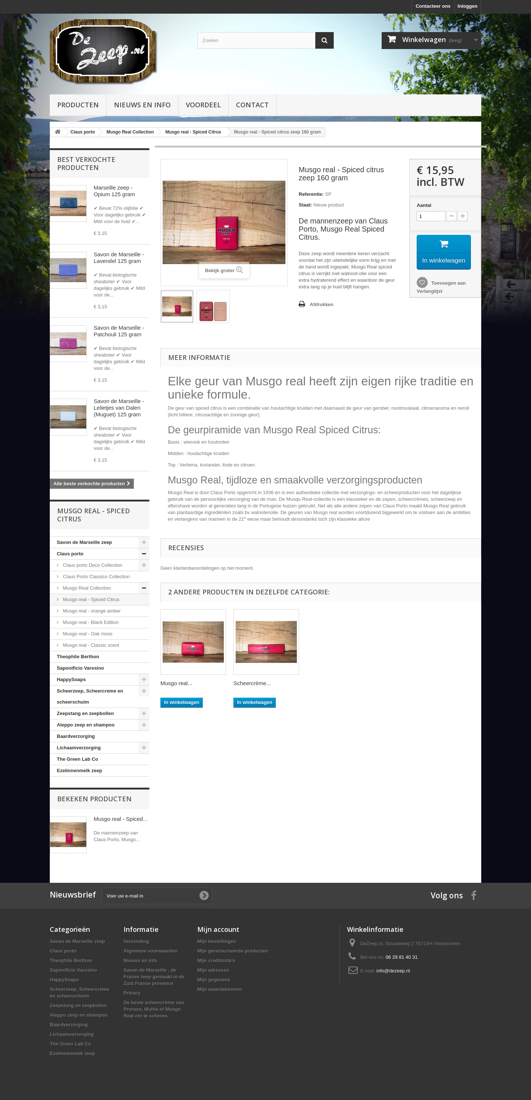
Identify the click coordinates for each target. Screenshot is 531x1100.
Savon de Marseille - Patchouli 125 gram (119, 331)
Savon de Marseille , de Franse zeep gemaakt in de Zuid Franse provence (154, 976)
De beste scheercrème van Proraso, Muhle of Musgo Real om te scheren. (154, 1009)
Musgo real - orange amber (91, 611)
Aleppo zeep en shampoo (86, 725)
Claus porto (70, 553)
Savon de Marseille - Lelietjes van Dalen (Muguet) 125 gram (119, 407)
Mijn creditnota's (216, 960)
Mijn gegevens (213, 979)
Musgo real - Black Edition (90, 622)
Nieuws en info (142, 104)
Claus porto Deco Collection (92, 565)
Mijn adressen (213, 970)
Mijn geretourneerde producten (232, 951)
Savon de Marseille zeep (84, 542)
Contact (252, 104)
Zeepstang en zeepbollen (85, 713)
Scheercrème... (252, 683)
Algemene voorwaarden (151, 951)
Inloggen (468, 6)
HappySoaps (71, 679)
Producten (78, 104)
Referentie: (311, 194)
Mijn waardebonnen (219, 989)
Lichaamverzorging (79, 747)
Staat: (305, 205)
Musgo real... (176, 683)
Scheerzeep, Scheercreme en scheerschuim (90, 696)
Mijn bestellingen (216, 941)
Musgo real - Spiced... (121, 819)
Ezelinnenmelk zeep (79, 770)
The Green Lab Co (77, 759)
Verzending (136, 941)
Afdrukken (321, 304)
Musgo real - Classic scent (90, 645)
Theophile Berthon (78, 656)
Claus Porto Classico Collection (96, 576)
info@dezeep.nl (393, 971)
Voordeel (203, 104)
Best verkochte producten (86, 163)
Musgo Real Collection (86, 588)
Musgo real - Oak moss (87, 633)
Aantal (424, 205)
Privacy (132, 993)
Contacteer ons (433, 6)
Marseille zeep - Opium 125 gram (114, 190)
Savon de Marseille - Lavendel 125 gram (119, 257)
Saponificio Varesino (80, 668)
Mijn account (218, 929)
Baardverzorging (76, 736)
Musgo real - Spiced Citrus (90, 599)
